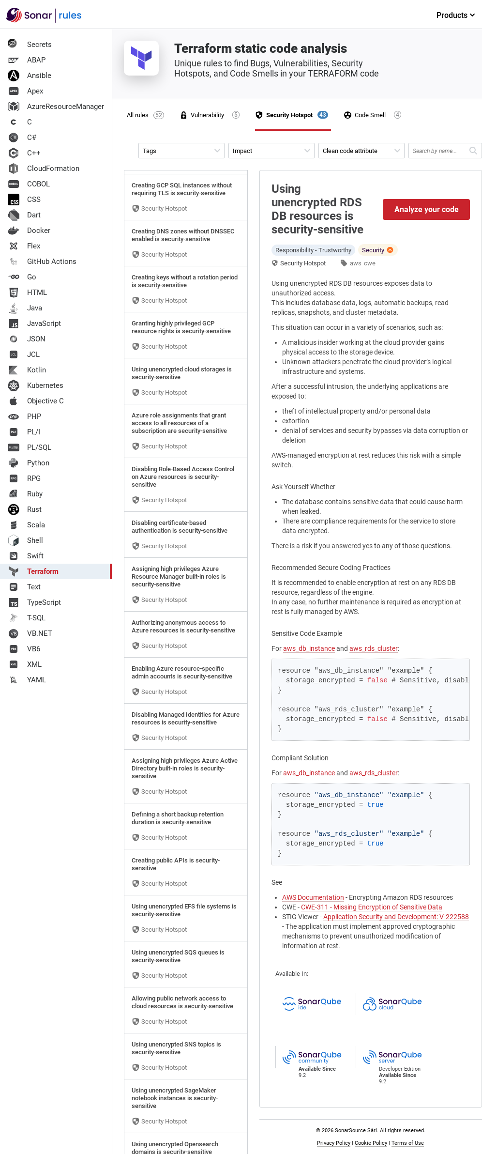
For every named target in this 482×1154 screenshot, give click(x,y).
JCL (24, 354)
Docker (29, 230)
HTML (27, 292)
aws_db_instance (309, 648)
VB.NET (30, 633)
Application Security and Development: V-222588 (396, 917)
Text (24, 587)
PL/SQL (29, 447)
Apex (25, 91)
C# (22, 137)
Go (22, 277)
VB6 (24, 649)
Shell (25, 540)
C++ (24, 153)
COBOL (29, 184)
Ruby (25, 494)
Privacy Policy (333, 1143)
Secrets (30, 44)
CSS (24, 199)
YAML (27, 680)
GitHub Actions (42, 261)
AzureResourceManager (56, 106)
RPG (24, 478)
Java (25, 308)
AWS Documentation (313, 897)
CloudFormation (43, 168)
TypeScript (34, 602)
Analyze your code (426, 209)
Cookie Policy (371, 1143)
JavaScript (34, 323)
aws (356, 263)
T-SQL (26, 618)
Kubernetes (35, 385)
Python (28, 463)
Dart (24, 215)
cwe (370, 263)
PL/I (24, 432)
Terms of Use (408, 1143)
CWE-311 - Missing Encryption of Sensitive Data (371, 907)
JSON (26, 339)
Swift (26, 556)
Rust (25, 509)
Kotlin (27, 370)
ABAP (26, 60)
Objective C (36, 401)
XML (25, 664)
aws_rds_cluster (373, 648)
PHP (24, 416)
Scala (26, 525)
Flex (24, 246)
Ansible (29, 75)
